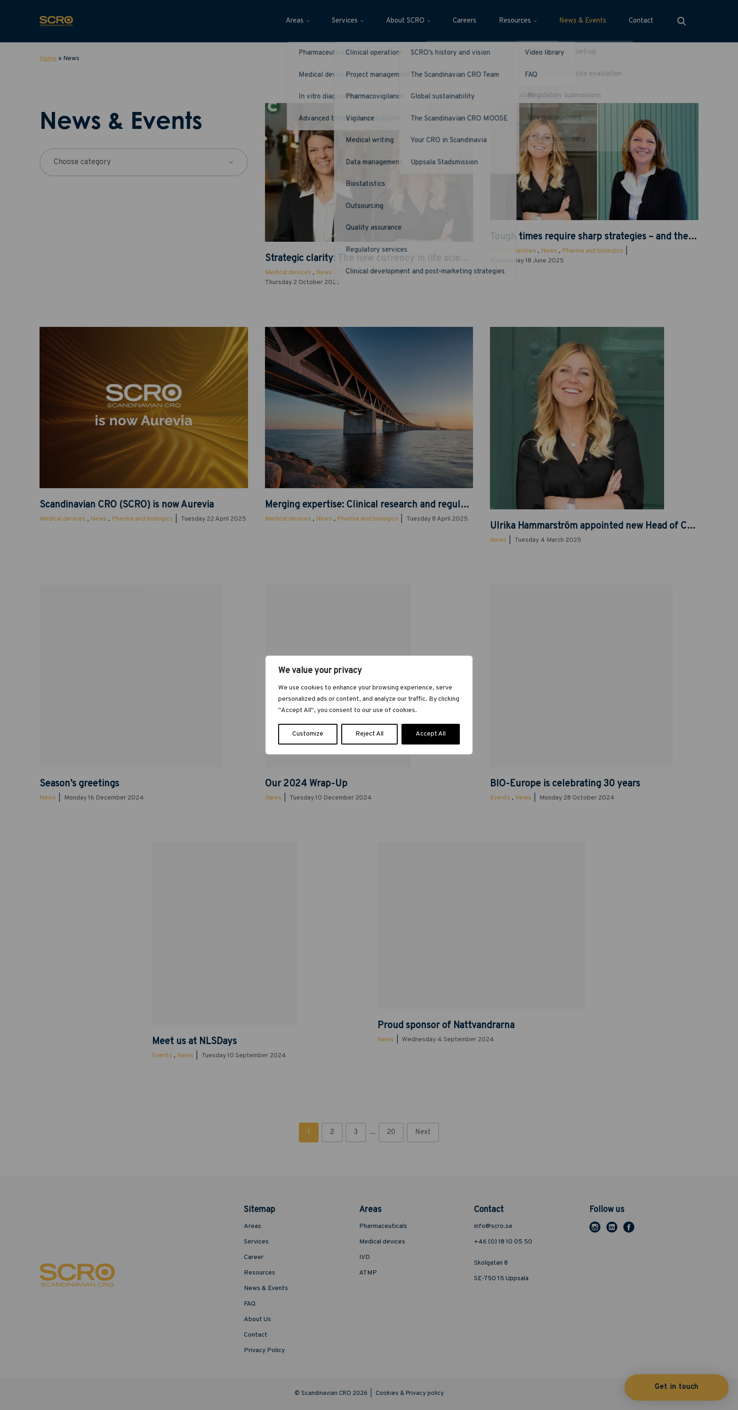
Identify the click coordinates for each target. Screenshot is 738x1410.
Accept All (431, 734)
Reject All (369, 734)
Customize (307, 734)
